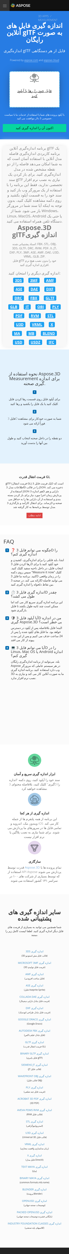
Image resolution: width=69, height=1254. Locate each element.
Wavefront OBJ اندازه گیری (34, 1076)
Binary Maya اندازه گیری (34, 1178)
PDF (18, 315)
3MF (34, 280)
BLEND (49, 333)
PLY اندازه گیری (34, 1087)
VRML (37, 324)
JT (27, 306)
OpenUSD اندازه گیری (34, 1201)
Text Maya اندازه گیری (34, 1166)
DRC (18, 297)
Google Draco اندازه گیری (34, 1019)
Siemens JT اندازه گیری (34, 1064)
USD (18, 342)
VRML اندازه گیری (34, 1144)
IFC (51, 342)
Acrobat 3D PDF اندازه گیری (34, 1098)
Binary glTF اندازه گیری (34, 1053)
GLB (13, 306)
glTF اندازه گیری (34, 1042)
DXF (49, 289)
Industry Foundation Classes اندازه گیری (34, 1223)
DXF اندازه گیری (34, 1008)
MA (17, 333)
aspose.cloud (51, 60)
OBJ (40, 306)
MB (31, 333)
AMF (50, 280)
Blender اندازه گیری (34, 1189)
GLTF (50, 297)
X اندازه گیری (34, 1155)
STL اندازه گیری (34, 1121)
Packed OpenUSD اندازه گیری (34, 1212)
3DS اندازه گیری (34, 951)
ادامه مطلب (34, 515)
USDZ (35, 342)
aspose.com (31, 60)
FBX (33, 297)
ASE (19, 289)
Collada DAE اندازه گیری (34, 996)
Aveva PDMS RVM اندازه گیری (34, 1110)
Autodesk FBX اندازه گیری (34, 1030)
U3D (20, 324)
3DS (18, 280)
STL (50, 315)
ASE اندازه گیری (34, 985)
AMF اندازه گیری (34, 974)
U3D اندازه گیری (34, 1133)
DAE (34, 289)
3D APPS (43, 16)
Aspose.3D (32, 867)
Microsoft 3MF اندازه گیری (34, 963)
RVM (35, 315)
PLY (55, 306)
